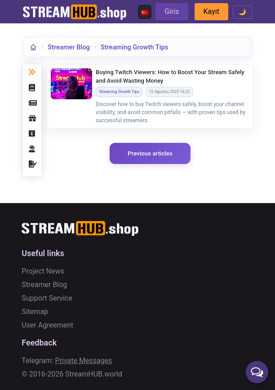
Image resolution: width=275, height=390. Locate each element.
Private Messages (83, 360)
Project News (43, 271)
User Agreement (47, 325)
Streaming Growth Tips (134, 47)
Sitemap (35, 311)
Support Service (47, 298)
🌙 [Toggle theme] (242, 12)
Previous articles (150, 153)
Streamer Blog (69, 47)
